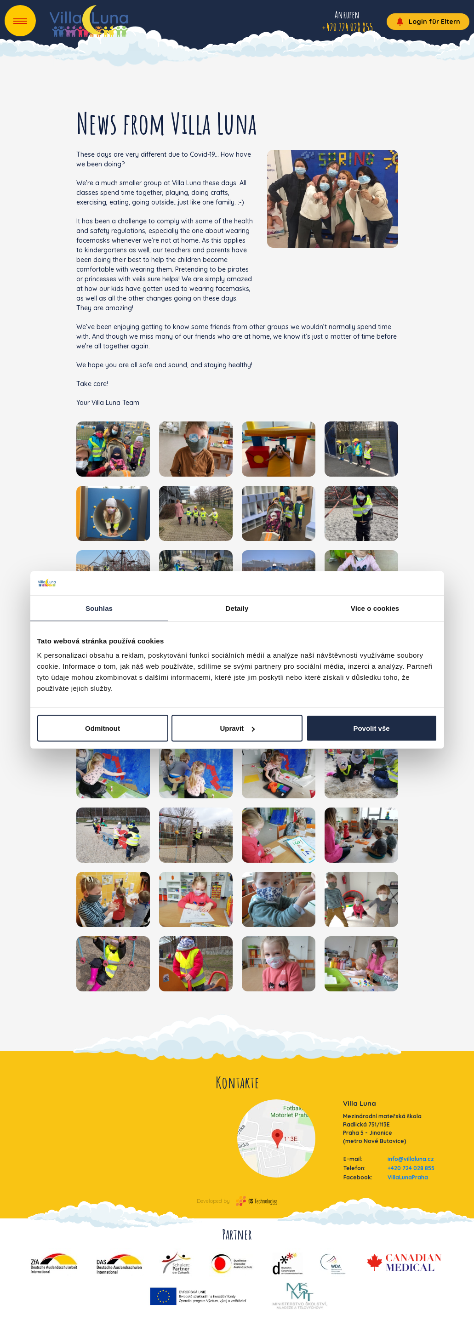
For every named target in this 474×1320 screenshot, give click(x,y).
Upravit (237, 728)
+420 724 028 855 (411, 1168)
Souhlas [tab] (99, 608)
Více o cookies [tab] (375, 608)
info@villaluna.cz (411, 1158)
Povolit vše (371, 728)
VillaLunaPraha (408, 1177)
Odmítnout (102, 728)
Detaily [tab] (237, 608)
